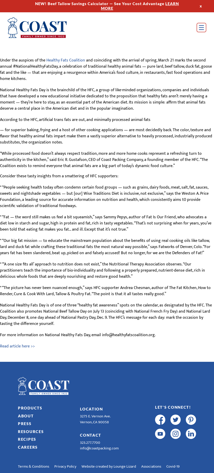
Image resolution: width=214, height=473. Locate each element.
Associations (151, 466)
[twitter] (175, 420)
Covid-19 (173, 466)
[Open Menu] (201, 27)
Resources (31, 431)
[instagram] (175, 434)
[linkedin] (191, 434)
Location (91, 409)
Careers (28, 447)
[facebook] (160, 420)
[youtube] (160, 434)
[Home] (37, 27)
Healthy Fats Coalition (65, 60)
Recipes (27, 439)
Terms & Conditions (33, 466)
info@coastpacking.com (99, 448)
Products (30, 408)
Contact (90, 435)
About (26, 416)
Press (25, 423)
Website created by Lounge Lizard (108, 466)
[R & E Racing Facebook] (160, 448)
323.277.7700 (90, 442)
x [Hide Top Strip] (201, 6)
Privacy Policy (65, 466)
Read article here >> (17, 346)
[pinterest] (191, 420)
